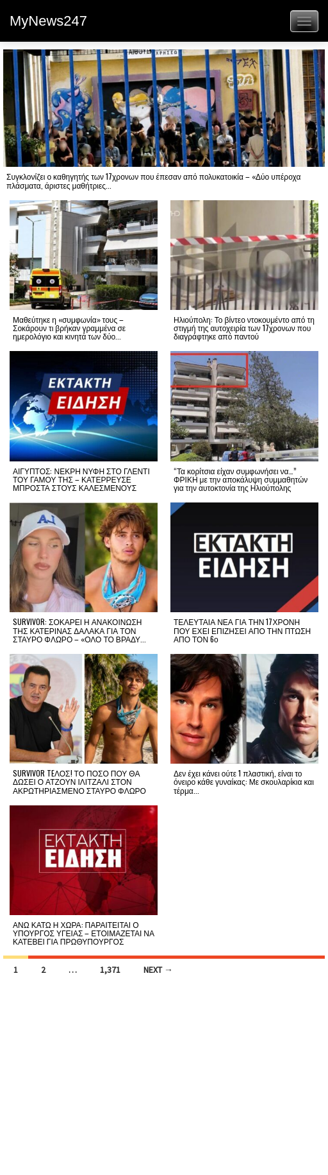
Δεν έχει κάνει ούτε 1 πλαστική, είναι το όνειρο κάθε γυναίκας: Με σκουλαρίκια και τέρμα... (244, 781)
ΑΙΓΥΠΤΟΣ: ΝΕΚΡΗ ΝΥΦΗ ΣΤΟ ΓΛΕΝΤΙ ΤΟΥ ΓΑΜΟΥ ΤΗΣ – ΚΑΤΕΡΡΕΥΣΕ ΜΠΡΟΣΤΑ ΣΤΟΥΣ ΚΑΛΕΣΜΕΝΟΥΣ (81, 479)
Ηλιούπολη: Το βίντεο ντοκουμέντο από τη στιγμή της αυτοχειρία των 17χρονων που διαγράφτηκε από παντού (244, 327)
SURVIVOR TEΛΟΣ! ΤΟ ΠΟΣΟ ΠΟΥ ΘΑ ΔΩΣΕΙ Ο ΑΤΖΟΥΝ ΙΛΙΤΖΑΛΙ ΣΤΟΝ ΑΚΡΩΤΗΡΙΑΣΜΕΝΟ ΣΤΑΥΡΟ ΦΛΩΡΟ (79, 781)
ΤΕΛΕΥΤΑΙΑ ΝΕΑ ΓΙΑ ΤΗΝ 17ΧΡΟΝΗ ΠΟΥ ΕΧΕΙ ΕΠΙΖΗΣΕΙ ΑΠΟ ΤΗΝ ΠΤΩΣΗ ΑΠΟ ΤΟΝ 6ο (242, 630)
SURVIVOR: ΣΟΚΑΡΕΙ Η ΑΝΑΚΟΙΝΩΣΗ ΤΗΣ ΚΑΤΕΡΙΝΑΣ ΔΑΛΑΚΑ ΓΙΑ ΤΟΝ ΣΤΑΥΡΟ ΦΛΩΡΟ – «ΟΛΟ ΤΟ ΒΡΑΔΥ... (79, 630)
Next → (158, 969)
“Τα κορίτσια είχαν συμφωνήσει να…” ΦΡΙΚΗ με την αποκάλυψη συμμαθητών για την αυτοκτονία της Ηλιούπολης (241, 479)
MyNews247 (48, 21)
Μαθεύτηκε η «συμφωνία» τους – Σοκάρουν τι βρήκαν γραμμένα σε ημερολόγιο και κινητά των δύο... (69, 327)
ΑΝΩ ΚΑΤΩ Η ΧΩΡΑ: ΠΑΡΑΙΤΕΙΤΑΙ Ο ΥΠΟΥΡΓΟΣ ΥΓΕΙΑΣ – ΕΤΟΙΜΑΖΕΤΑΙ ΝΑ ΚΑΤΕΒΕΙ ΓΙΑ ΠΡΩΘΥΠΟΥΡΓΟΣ (83, 933)
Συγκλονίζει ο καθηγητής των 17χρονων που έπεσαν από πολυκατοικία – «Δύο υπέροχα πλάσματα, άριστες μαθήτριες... (153, 180)
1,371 (110, 969)
